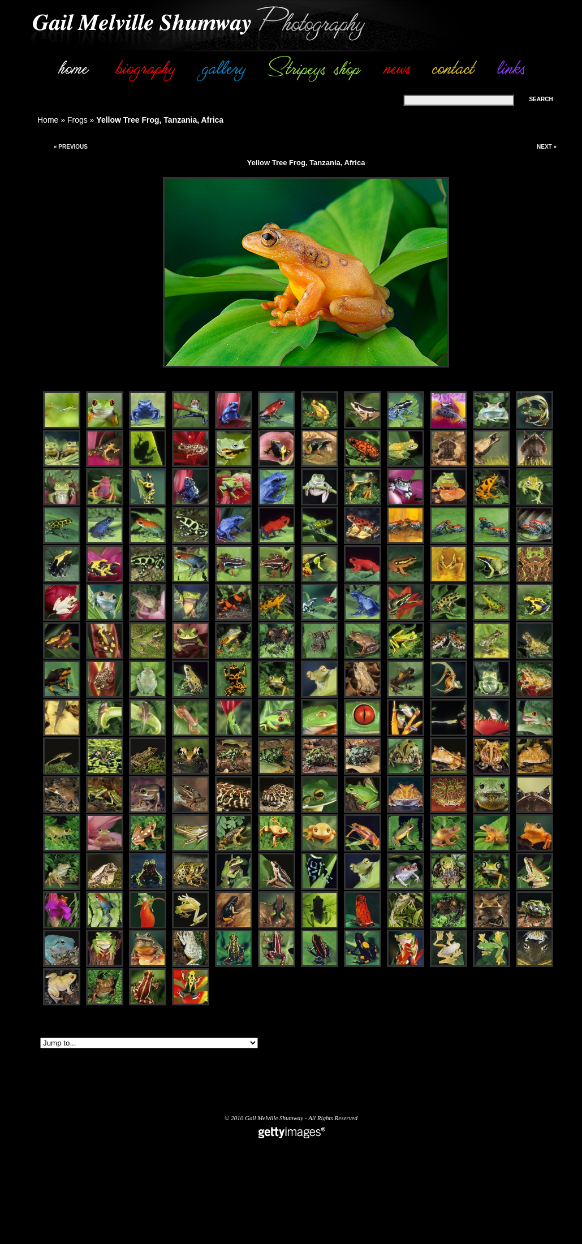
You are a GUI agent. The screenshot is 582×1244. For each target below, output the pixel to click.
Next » (547, 147)
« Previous (71, 147)
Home (47, 119)
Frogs (77, 119)
